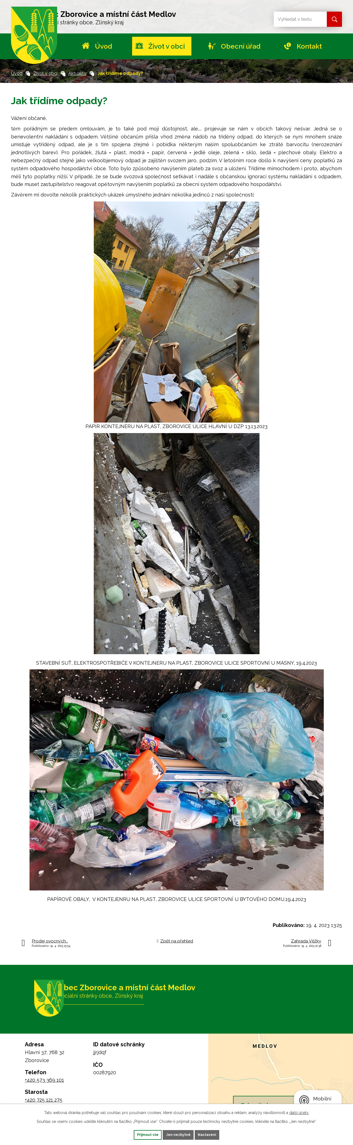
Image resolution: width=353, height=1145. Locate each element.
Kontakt (309, 46)
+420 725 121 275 (43, 1100)
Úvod (103, 46)
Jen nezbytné (178, 1134)
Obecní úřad (241, 46)
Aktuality (77, 73)
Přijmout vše (139, 1134)
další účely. (299, 1111)
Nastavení (216, 1134)
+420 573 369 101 (44, 1080)
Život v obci (166, 46)
